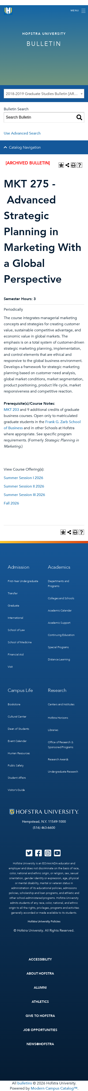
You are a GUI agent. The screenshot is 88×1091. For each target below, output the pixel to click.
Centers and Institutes (61, 704)
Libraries (53, 730)
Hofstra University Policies (44, 921)
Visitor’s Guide (16, 790)
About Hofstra (40, 973)
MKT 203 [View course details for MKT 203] (11, 409)
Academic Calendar (60, 610)
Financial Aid (15, 654)
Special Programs (58, 647)
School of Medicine (20, 642)
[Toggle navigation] (78, 11)
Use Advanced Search (22, 133)
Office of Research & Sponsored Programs (60, 744)
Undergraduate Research (63, 772)
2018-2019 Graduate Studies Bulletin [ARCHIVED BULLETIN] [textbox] (45, 93)
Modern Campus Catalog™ (54, 1088)
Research (57, 690)
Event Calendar (17, 741)
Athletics (40, 1002)
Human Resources (19, 753)
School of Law (16, 630)
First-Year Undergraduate (23, 581)
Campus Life (20, 690)
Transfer (13, 593)
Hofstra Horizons (58, 718)
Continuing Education (61, 635)
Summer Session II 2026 (24, 486)
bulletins (24, 1083)
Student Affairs (17, 778)
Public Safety (16, 765)
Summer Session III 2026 (24, 494)
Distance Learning (59, 659)
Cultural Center (17, 716)
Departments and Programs (58, 583)
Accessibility (40, 959)
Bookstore (14, 704)
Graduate (13, 605)
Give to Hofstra (40, 1016)
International (15, 618)
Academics (59, 567)
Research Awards (58, 759)
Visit (10, 667)
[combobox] (44, 93)
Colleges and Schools (61, 598)
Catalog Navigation (25, 147)
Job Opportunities (40, 1030)
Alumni (40, 987)
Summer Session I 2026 (23, 477)
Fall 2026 (11, 503)
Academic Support (59, 623)
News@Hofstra (40, 1044)
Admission (18, 567)
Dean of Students (18, 729)
